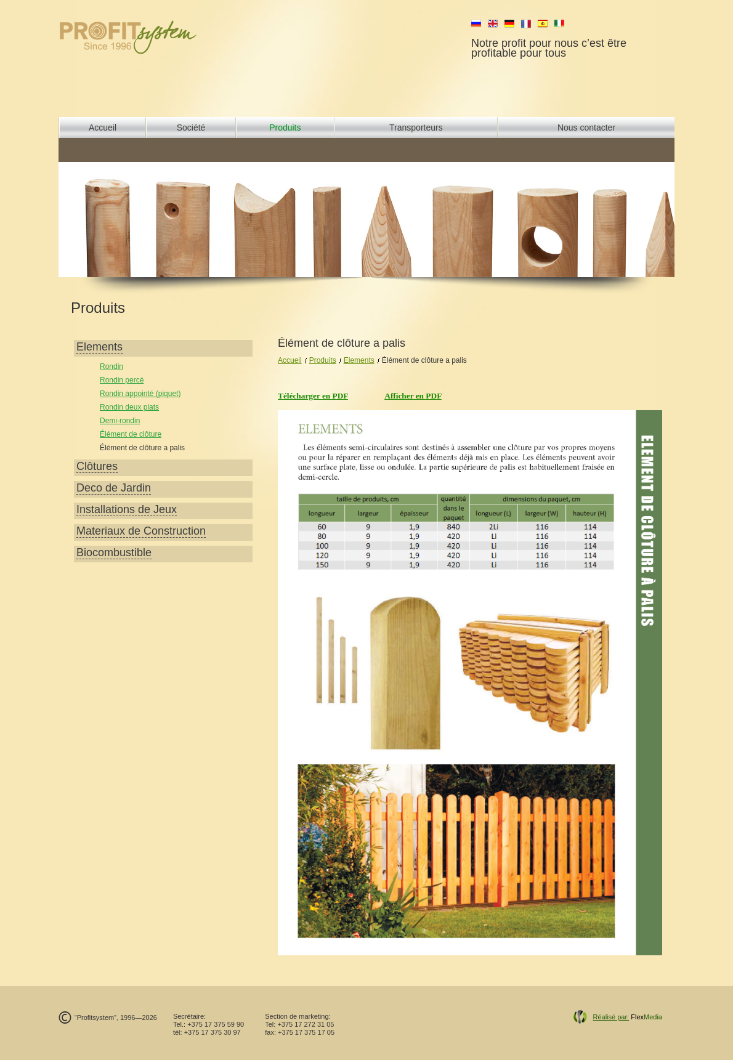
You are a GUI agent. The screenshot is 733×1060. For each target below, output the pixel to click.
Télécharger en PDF (313, 395)
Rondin (111, 366)
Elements (359, 360)
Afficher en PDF (413, 395)
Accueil (102, 127)
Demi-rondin (120, 420)
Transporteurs (416, 127)
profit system (149, 36)
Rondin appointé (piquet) (140, 393)
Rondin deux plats (129, 407)
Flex (627, 1017)
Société (191, 127)
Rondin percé (122, 380)
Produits (285, 127)
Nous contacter (586, 127)
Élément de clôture (130, 434)
